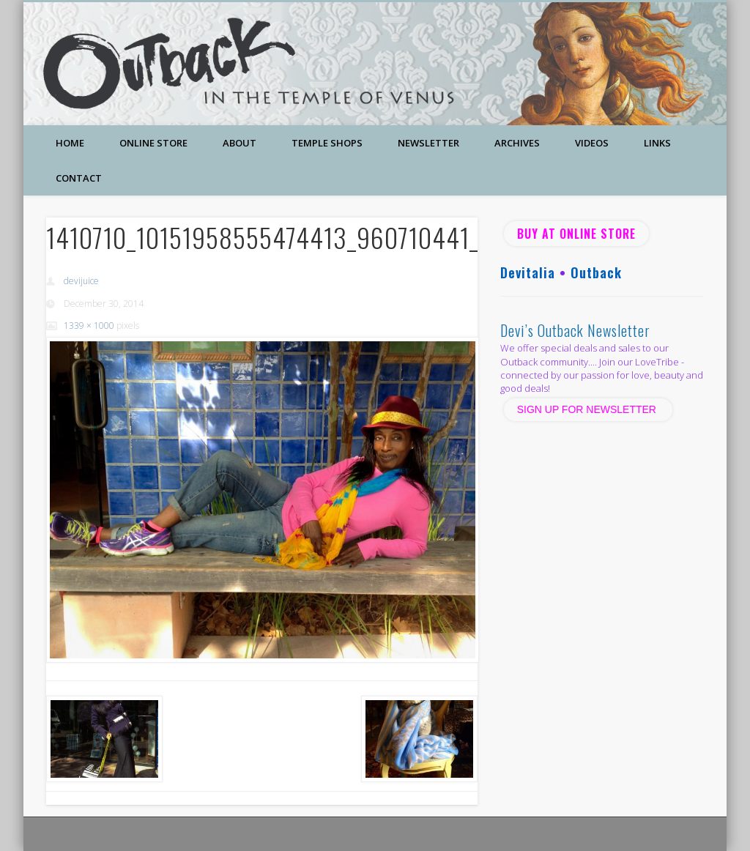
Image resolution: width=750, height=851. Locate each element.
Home (70, 142)
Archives (517, 142)
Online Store (153, 142)
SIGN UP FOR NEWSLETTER (588, 409)
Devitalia (527, 272)
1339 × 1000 (89, 325)
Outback (596, 272)
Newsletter (428, 142)
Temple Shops (327, 142)
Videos (592, 142)
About (239, 142)
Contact (79, 178)
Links (657, 142)
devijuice (81, 281)
